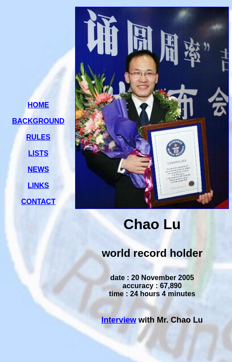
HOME (38, 105)
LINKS (38, 185)
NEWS (38, 169)
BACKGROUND (38, 121)
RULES (38, 137)
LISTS (38, 153)
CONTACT (38, 201)
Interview (118, 319)
